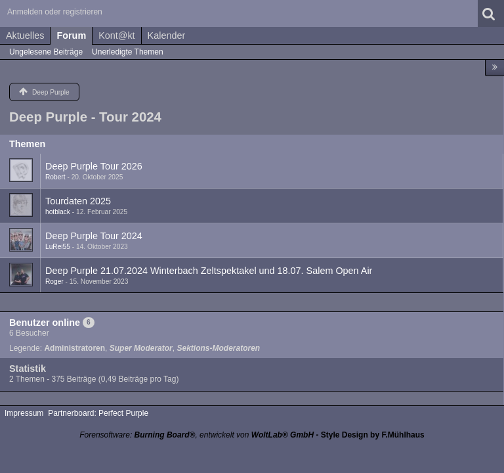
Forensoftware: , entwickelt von (196, 434)
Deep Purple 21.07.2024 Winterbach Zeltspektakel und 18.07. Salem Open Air (208, 270)
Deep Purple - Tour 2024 (85, 117)
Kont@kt (116, 35)
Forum (71, 35)
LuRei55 (57, 246)
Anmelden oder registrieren (54, 11)
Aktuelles (25, 35)
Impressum (24, 413)
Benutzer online (44, 322)
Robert (55, 177)
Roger (54, 281)
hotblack (57, 211)
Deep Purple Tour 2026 (93, 166)
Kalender (167, 35)
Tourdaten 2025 (78, 201)
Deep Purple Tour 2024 (93, 236)
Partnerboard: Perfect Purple (98, 413)
